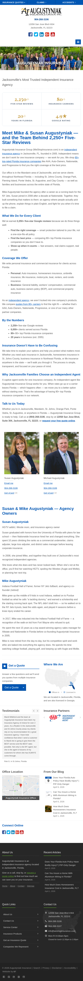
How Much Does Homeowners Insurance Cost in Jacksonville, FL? (62, 811)
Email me (8, 483)
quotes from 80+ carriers (28, 304)
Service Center (20, 927)
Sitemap (30, 886)
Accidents (69, 2)
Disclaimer (57, 968)
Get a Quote (12, 687)
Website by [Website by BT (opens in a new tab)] (9, 971)
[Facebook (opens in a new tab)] (30, 34)
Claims (41, 2)
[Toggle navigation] (78, 41)
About (12, 886)
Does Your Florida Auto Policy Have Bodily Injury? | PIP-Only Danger (62, 782)
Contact (21, 886)
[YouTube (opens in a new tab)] (53, 34)
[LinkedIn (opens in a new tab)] (41, 34)
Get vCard (11, 493)
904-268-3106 (11, 488)
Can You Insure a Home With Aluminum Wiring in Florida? (62, 797)
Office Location (12, 771)
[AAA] (62, 718)
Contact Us (20, 921)
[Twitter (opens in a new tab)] (36, 34)
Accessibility (70, 968)
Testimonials (10, 710)
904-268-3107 (55, 926)
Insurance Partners (57, 710)
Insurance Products (20, 933)
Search (36, 968)
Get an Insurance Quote (20, 940)
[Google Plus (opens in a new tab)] (47, 34)
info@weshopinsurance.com (61, 931)
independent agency (19, 300)
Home (4, 886)
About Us (20, 914)
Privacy (46, 968)
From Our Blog (54, 771)
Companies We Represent (20, 946)
